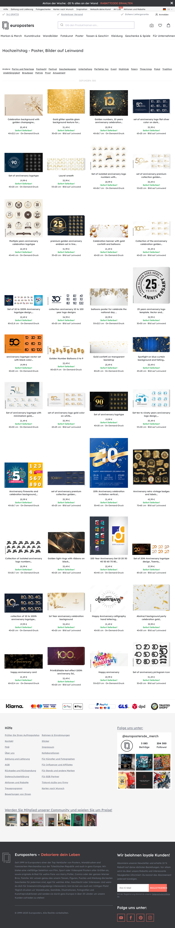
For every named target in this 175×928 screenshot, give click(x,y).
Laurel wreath (66, 175)
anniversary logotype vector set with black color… (24, 358)
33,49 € (151, 182)
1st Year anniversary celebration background (66, 618)
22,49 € (23, 249)
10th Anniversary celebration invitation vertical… (109, 493)
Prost (48, 72)
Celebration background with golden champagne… (23, 121)
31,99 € (66, 249)
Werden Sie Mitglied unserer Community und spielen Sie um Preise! (58, 810)
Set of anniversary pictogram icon (151, 672)
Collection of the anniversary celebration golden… (151, 243)
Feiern (134, 69)
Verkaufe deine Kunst (100, 9)
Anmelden (164, 14)
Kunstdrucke (32, 35)
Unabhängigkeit (11, 72)
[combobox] (96, 25)
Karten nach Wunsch (63, 9)
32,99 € (151, 317)
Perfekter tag (101, 69)
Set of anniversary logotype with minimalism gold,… (23, 414)
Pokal (157, 69)
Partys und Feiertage (23, 69)
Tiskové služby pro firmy (55, 782)
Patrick (39, 72)
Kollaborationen (50, 753)
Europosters (23, 25)
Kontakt (9, 741)
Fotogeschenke (43, 9)
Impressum (48, 747)
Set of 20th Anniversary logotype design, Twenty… (151, 560)
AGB (7, 764)
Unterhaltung (85, 69)
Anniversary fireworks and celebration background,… (23, 493)
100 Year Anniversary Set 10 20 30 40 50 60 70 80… (108, 560)
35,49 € (151, 249)
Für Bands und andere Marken (58, 770)
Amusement (59, 72)
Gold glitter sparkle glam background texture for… (66, 121)
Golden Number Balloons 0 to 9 (66, 358)
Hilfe (5, 9)
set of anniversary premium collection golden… (151, 175)
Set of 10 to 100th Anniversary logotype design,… (23, 311)
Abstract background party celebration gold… (151, 618)
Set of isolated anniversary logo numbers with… (108, 175)
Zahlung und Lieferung (22, 9)
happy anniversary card (24, 672)
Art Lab (118, 8)
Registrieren (158, 888)
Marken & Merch (11, 35)
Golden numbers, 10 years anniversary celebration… (109, 121)
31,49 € (66, 127)
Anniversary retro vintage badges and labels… (151, 493)
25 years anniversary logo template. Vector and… (151, 311)
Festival (53, 69)
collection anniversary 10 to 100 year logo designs (66, 311)
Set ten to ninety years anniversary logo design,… (151, 414)
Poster (79, 35)
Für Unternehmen (164, 35)
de (168, 9)
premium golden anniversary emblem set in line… (66, 243)
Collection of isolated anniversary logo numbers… (23, 560)
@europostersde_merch (140, 736)
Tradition (167, 69)
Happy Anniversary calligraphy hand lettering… (109, 618)
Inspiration (81, 9)
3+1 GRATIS (12, 14)
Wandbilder (50, 35)
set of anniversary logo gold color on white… (66, 414)
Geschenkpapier (67, 69)
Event (114, 69)
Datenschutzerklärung (17, 776)
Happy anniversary (108, 672)
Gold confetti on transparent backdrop (108, 358)
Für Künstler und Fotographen (58, 759)
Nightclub (124, 69)
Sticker (45, 741)
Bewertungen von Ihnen (18, 794)
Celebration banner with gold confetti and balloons (109, 243)
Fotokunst (66, 35)
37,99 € (151, 566)
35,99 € (151, 127)
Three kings (146, 69)
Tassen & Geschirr (97, 35)
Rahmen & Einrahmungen (56, 735)
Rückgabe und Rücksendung (20, 770)
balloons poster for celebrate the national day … (109, 311)
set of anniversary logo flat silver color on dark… (151, 121)
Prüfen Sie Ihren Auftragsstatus (22, 735)
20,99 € (108, 127)
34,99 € (66, 317)
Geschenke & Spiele (137, 35)
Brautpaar (27, 72)
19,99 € (23, 180)
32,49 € (66, 624)
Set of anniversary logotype (24, 175)
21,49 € (108, 249)
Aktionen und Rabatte (134, 9)
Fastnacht (41, 69)
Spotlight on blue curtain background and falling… (151, 358)
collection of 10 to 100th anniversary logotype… (24, 618)
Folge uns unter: (130, 728)
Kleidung (117, 35)
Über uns (9, 753)
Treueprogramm (13, 788)
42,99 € (151, 499)
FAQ (7, 747)
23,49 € (108, 364)
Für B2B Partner (50, 776)
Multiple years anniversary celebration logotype (23, 243)
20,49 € (23, 127)
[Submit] (61, 24)
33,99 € (66, 180)
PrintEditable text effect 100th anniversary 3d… (66, 672)
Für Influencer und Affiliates (57, 764)
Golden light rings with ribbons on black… (66, 560)
